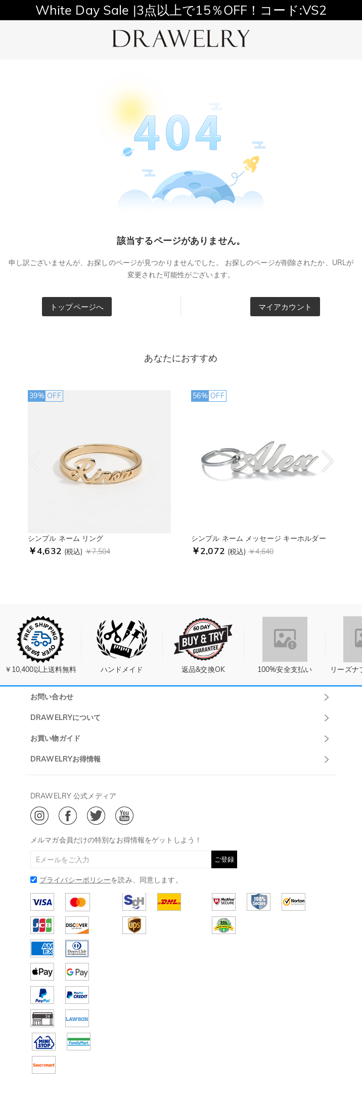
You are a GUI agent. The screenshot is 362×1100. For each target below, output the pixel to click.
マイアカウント (285, 307)
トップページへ (77, 307)
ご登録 (224, 859)
